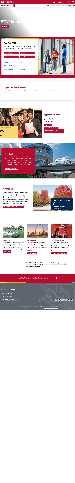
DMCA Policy (44, 306)
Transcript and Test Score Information (51, 131)
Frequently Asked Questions (58, 253)
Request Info (61, 2)
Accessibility (39, 306)
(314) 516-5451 (12, 299)
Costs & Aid (7, 206)
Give (67, 2)
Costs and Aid (68, 5)
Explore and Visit (61, 5)
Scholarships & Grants (17, 206)
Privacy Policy (49, 306)
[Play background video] (66, 33)
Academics (55, 5)
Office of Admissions (6, 293)
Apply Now (4, 26)
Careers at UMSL (55, 306)
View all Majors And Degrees (64, 96)
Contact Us (52, 277)
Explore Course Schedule (51, 127)
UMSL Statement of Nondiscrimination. (51, 308)
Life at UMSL (7, 251)
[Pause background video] (70, 33)
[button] (73, 2)
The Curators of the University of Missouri (29, 306)
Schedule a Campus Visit (11, 168)
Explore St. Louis (32, 253)
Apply (54, 2)
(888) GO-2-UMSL (16, 300)
